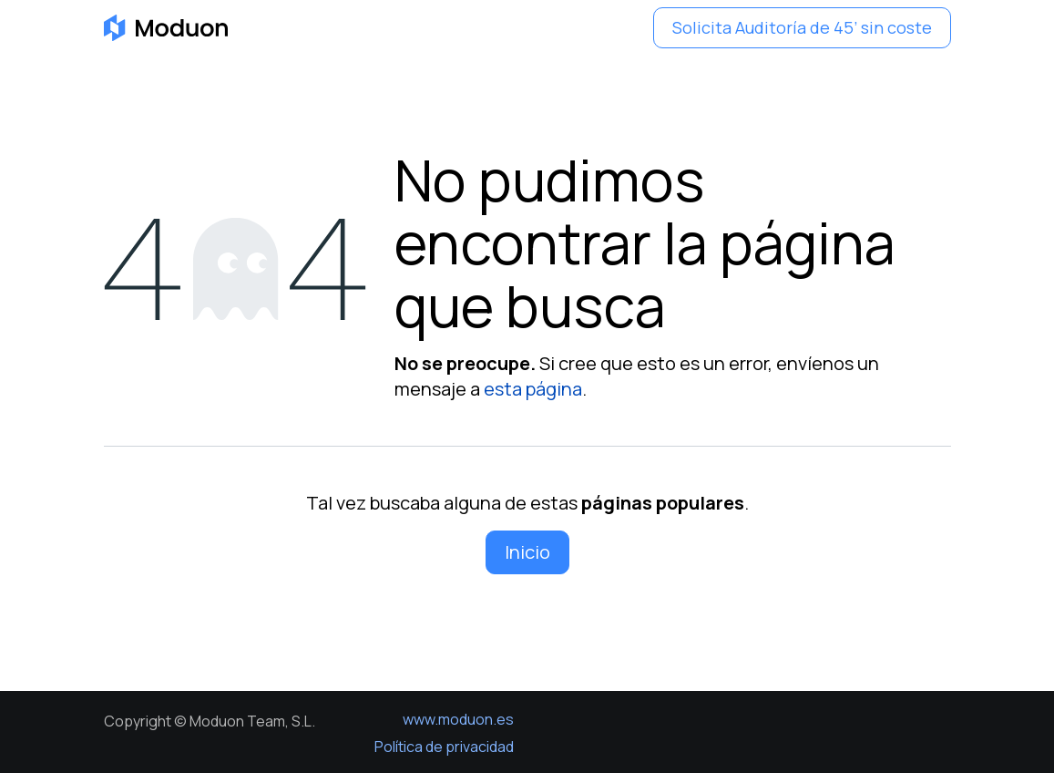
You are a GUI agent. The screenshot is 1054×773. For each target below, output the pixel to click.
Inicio (527, 552)
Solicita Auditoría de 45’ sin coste (802, 27)
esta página (533, 388)
